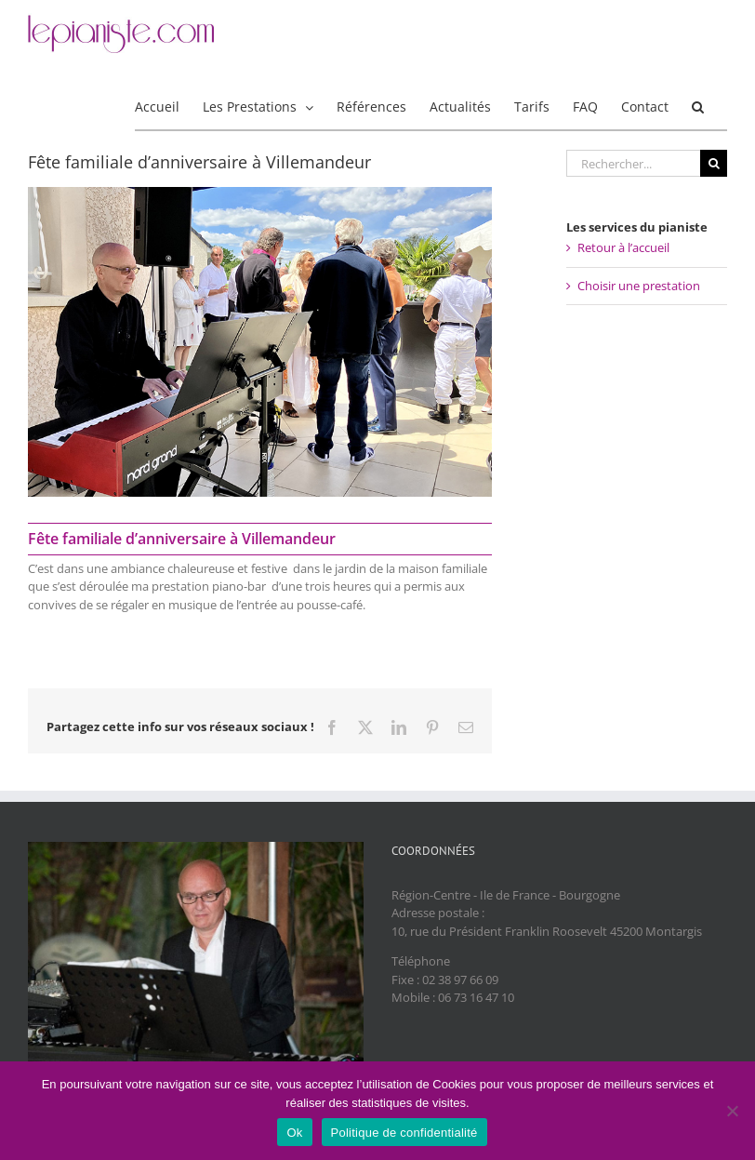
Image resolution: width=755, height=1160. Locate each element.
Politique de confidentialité (404, 1133)
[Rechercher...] (633, 163)
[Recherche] (713, 163)
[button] (698, 105)
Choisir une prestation (638, 285)
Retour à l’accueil (623, 247)
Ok (294, 1133)
